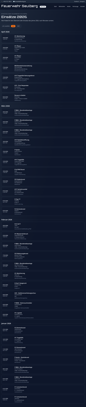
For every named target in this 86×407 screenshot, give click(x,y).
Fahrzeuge (75, 6)
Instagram (82, 1)
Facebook (76, 1)
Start (55, 6)
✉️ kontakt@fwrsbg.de (19, 1)
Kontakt (82, 6)
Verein (69, 6)
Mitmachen (62, 6)
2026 (13, 26)
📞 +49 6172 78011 (6, 1)
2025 (18, 26)
